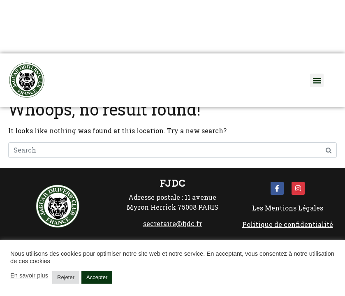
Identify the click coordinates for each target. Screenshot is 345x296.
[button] (317, 80)
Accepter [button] (96, 277)
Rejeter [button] (65, 277)
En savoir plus (29, 275)
